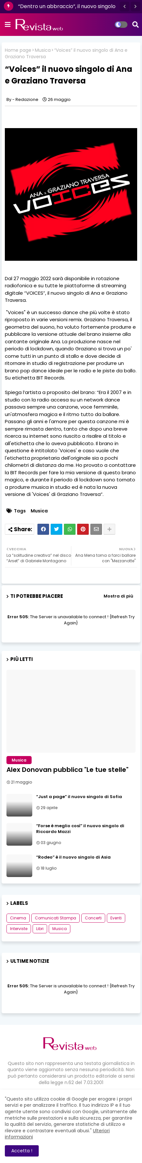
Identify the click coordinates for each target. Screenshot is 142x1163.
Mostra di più (118, 596)
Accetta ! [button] (21, 1150)
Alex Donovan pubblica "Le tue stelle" (67, 769)
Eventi (116, 918)
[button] (124, 6)
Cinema (18, 918)
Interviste (18, 928)
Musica (43, 50)
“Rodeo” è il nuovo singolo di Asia (73, 857)
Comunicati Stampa (55, 918)
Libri (40, 928)
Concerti (93, 918)
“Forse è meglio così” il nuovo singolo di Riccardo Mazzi (80, 829)
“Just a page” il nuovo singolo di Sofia (79, 797)
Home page (18, 50)
